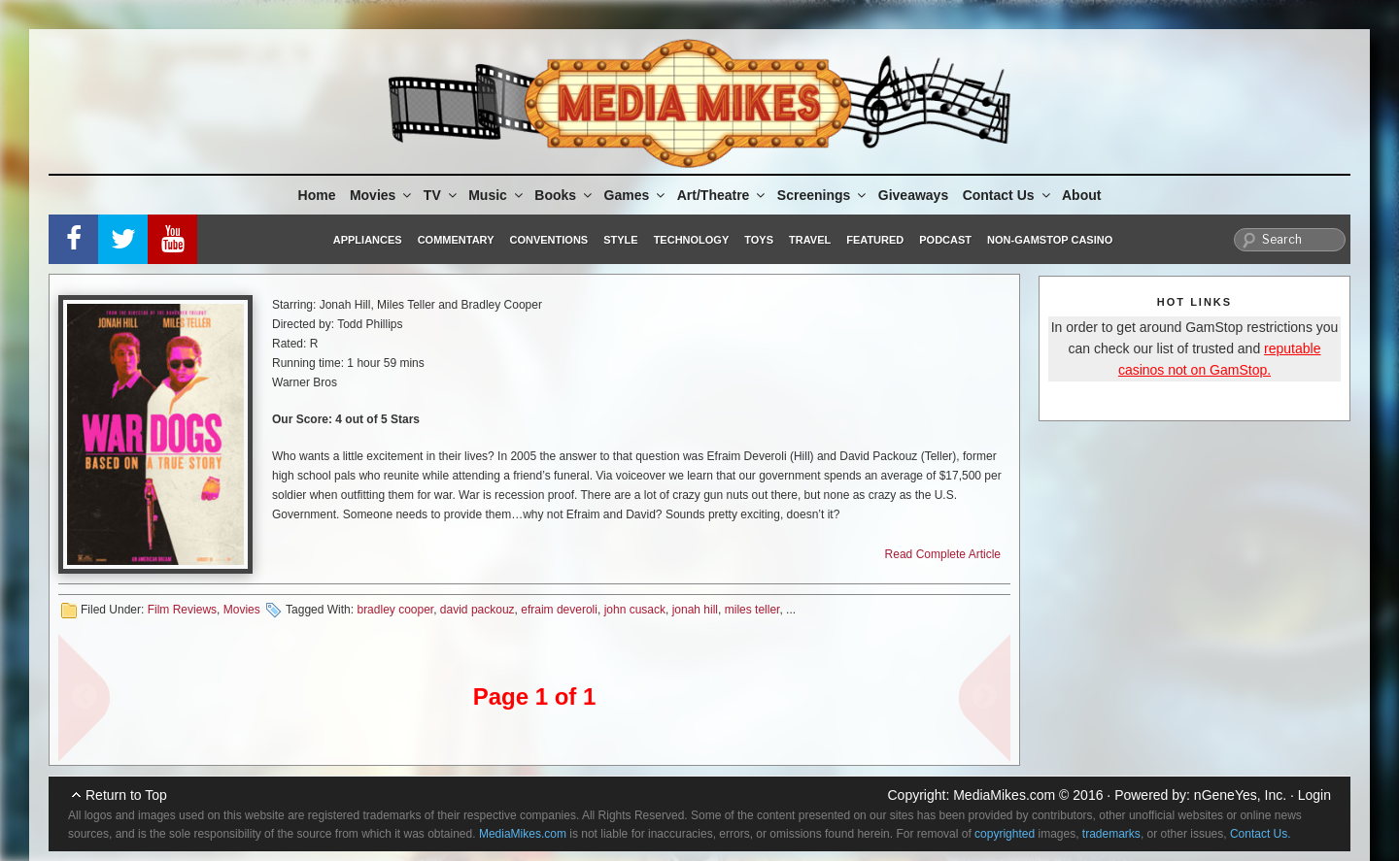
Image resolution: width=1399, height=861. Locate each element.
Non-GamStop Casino (1049, 240)
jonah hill (695, 609)
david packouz (477, 609)
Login (1314, 795)
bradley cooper (395, 609)
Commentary (456, 240)
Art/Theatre (722, 195)
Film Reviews (182, 609)
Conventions (548, 240)
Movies (382, 195)
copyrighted (1004, 834)
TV (442, 195)
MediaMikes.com (1004, 795)
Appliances (367, 240)
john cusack (634, 609)
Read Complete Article (943, 554)
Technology (692, 240)
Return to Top (126, 795)
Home (317, 195)
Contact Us (1008, 195)
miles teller (752, 609)
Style (620, 240)
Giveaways (913, 195)
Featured (875, 240)
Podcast (945, 240)
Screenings (823, 195)
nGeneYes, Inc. (1240, 795)
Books (564, 195)
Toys (758, 240)
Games (636, 195)
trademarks (1111, 834)
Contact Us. (1260, 834)
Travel (810, 240)
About (1081, 195)
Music (497, 195)
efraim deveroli (559, 609)
